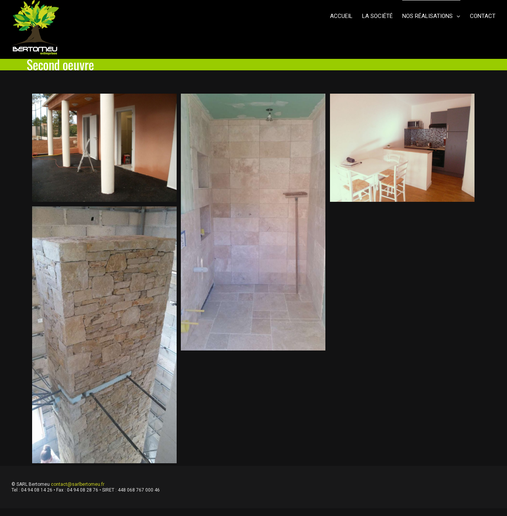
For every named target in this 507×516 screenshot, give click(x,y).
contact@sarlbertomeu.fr (77, 484)
